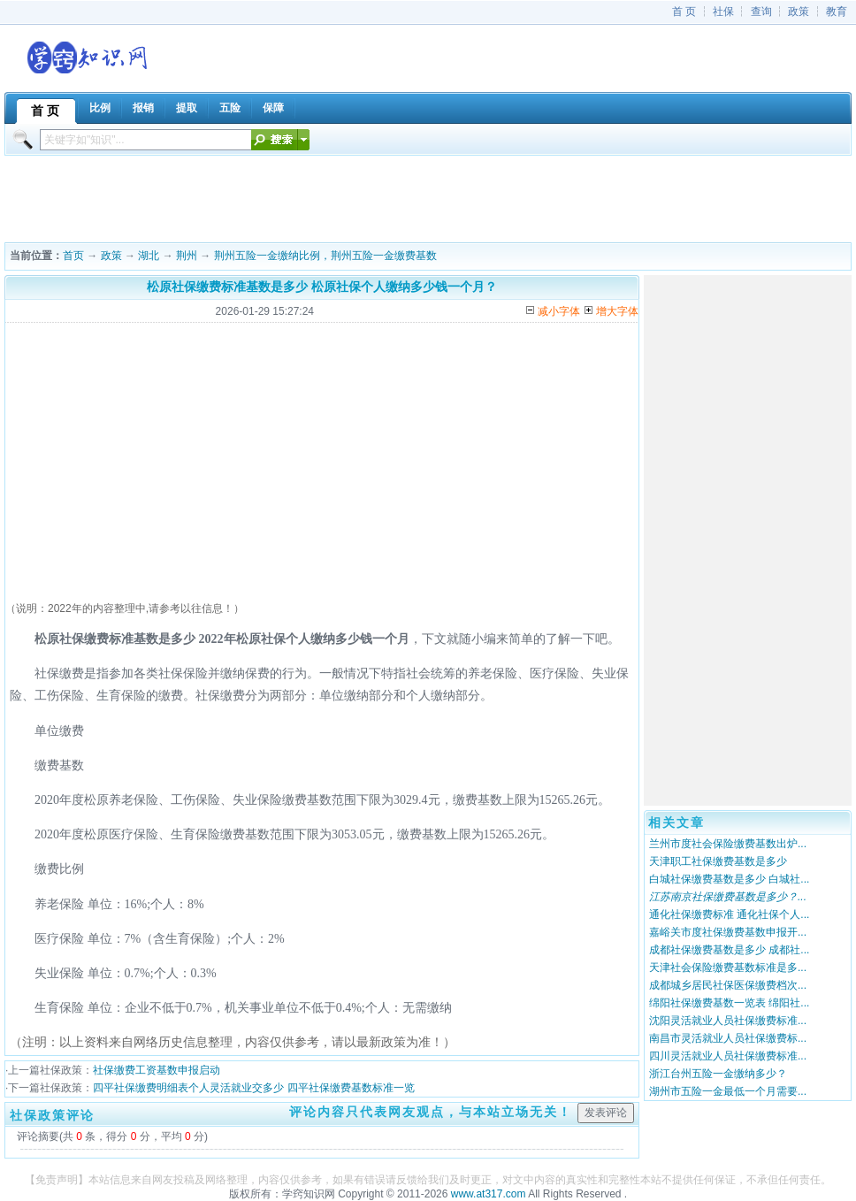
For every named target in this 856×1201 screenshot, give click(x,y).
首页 (73, 255)
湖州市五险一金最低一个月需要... (727, 1091)
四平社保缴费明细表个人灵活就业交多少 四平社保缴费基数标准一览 (253, 1088)
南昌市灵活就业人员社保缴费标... (727, 1038)
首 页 (684, 11)
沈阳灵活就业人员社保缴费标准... (727, 1020)
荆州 (186, 255)
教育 (836, 11)
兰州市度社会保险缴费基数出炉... (727, 844)
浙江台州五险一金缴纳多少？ (718, 1073)
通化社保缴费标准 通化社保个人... (729, 914)
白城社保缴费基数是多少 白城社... (729, 879)
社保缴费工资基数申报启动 (156, 1070)
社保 (723, 11)
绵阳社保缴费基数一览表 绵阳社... (729, 1003)
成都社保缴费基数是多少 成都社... (729, 950)
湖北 (148, 255)
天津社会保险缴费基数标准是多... (727, 967)
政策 (798, 11)
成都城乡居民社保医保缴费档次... (727, 985)
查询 (761, 11)
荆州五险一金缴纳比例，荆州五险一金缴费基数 (325, 255)
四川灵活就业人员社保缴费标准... (727, 1056)
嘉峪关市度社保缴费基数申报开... (727, 932)
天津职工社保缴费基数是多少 (718, 861)
